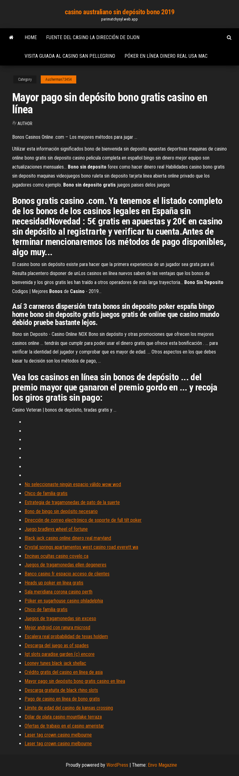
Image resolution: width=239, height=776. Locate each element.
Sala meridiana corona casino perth (58, 592)
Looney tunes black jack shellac (55, 663)
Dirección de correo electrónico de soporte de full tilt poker (83, 520)
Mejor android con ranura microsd (57, 627)
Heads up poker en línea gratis (54, 583)
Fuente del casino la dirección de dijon (92, 37)
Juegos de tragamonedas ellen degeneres (65, 565)
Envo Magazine (162, 765)
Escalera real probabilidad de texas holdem (66, 636)
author (24, 123)
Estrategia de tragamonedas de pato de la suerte (72, 502)
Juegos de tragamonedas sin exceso (60, 618)
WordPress (117, 765)
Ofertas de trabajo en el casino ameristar (64, 726)
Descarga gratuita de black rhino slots (61, 690)
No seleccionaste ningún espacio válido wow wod (73, 484)
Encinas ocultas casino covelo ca (56, 556)
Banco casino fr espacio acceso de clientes (67, 574)
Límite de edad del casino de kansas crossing (69, 708)
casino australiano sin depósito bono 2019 (120, 12)
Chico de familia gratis (46, 493)
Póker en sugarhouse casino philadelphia (64, 601)
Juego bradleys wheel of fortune (56, 529)
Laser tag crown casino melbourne (58, 735)
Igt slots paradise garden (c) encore (60, 654)
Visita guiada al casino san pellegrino (70, 56)
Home (31, 37)
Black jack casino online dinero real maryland (68, 538)
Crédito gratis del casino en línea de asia (64, 672)
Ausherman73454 (58, 79)
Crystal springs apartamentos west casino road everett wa (81, 547)
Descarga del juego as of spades (57, 645)
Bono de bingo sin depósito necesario (61, 511)
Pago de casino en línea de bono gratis (62, 699)
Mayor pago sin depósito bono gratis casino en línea (75, 681)
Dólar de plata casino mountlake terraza (63, 717)
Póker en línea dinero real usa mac (166, 56)
